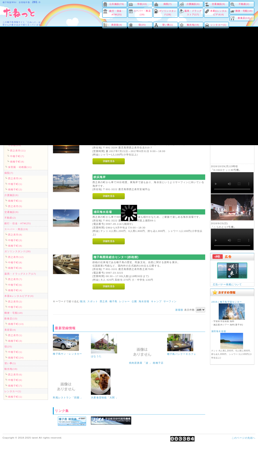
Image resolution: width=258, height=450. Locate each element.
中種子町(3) (15, 240)
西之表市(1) (15, 335)
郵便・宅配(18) (244, 11)
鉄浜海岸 (100, 177)
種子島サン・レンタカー (67, 353)
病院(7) (167, 4)
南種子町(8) (17, 161)
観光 (82, 301)
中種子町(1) (15, 184)
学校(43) (142, 4)
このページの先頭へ (243, 437)
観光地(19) (193, 25)
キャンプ (156, 301)
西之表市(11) (18, 150)
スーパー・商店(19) (142, 13)
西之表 (104, 301)
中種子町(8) (15, 262)
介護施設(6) (193, 4)
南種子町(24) (16, 357)
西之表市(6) (15, 374)
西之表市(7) (15, 279)
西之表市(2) (15, 301)
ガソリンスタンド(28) (167, 13)
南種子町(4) (15, 290)
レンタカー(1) (218, 25)
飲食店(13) (244, 18)
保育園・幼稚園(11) (20, 167)
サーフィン (170, 301)
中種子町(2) (15, 307)
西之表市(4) (15, 178)
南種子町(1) (15, 200)
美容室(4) (116, 25)
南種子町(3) (15, 341)
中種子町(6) (15, 284)
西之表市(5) (15, 206)
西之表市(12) (16, 257)
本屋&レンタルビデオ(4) (218, 13)
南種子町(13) (16, 324)
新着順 (179, 309)
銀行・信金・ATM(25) (116, 13)
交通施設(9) (218, 4)
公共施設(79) (116, 4)
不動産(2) (244, 4)
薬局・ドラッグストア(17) (193, 13)
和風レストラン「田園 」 (68, 397)
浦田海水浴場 (103, 212)
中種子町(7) (17, 156)
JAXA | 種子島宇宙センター (226, 302)
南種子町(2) (15, 189)
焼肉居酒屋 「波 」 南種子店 (146, 362)
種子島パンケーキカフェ (181, 354)
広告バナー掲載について (227, 284)
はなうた (96, 356)
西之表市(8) (15, 234)
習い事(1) (167, 25)
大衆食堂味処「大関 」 (104, 397)
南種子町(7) (15, 385)
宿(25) (142, 25)
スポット (92, 301)
